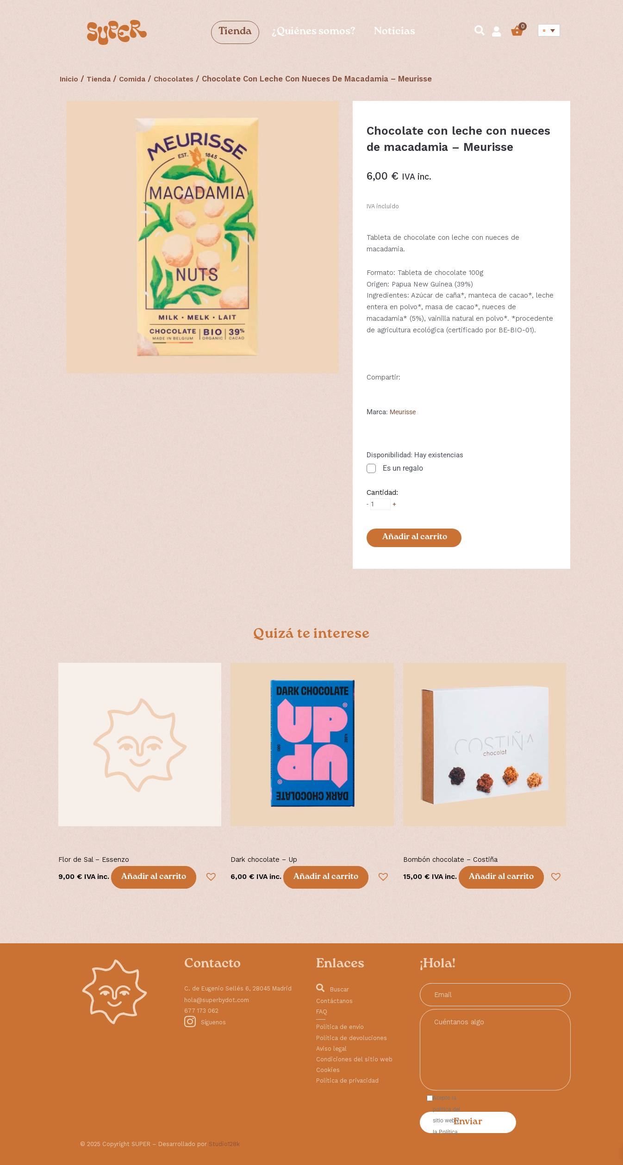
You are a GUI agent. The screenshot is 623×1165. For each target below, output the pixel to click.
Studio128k (224, 1143)
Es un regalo (403, 468)
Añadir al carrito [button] (153, 878)
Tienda (235, 32)
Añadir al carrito (414, 537)
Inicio (70, 78)
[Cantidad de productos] (381, 504)
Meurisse (404, 412)
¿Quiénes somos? (313, 32)
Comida (137, 78)
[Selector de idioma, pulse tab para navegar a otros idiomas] (549, 30)
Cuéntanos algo (495, 1049)
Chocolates (181, 78)
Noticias (394, 32)
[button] (209, 875)
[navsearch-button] (475, 32)
